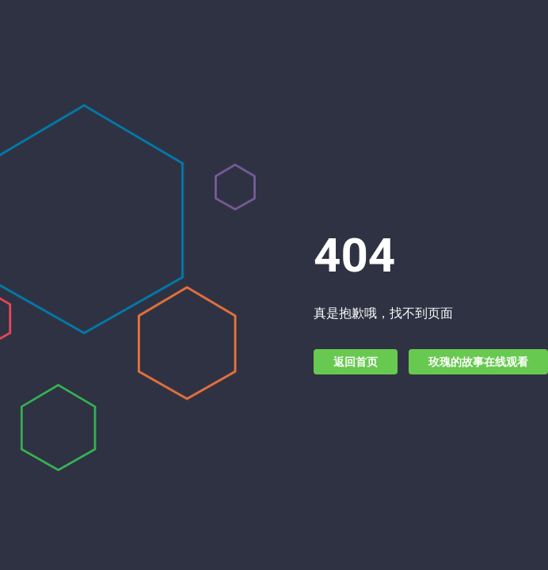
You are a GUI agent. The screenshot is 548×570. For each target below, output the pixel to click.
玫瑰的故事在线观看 (478, 361)
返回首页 (355, 361)
